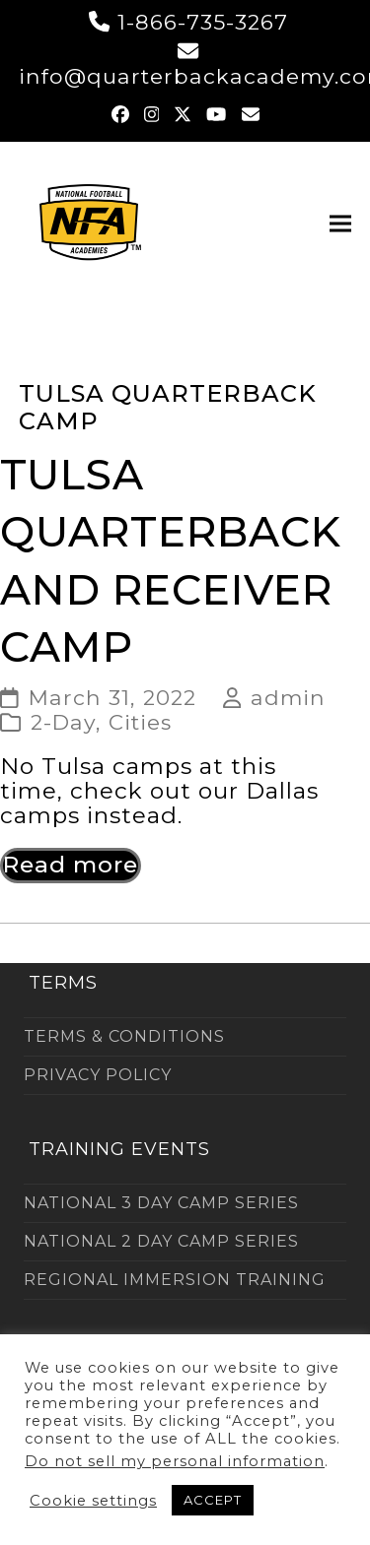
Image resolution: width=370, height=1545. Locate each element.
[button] (340, 224)
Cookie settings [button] (93, 1501)
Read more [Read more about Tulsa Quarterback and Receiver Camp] (70, 864)
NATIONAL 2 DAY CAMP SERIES (161, 1241)
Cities (140, 722)
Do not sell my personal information (175, 1461)
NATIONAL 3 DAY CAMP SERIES (161, 1202)
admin (288, 697)
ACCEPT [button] (213, 1500)
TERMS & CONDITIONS (124, 1036)
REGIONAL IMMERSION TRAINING (175, 1279)
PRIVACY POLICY (98, 1074)
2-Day (63, 722)
